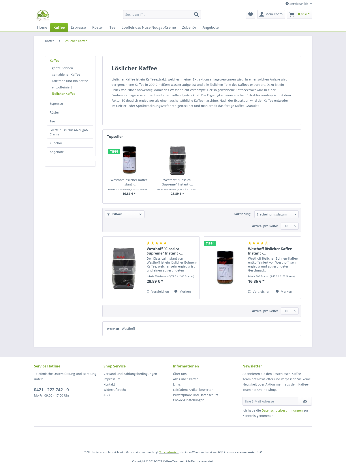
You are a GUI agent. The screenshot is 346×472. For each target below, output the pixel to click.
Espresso (56, 103)
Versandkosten (169, 452)
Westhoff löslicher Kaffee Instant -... (129, 182)
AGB (106, 395)
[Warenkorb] (299, 14)
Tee (52, 121)
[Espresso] (78, 27)
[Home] (42, 27)
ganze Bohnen (62, 68)
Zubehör (56, 143)
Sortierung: (242, 214)
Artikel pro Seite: (265, 226)
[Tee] (112, 27)
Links (177, 384)
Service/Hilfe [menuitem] (297, 4)
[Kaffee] (59, 27)
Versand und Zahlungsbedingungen (130, 374)
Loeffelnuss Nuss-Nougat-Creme (69, 132)
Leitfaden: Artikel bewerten (193, 390)
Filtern (114, 214)
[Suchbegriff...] (162, 14)
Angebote (57, 152)
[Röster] (97, 27)
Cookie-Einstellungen (188, 400)
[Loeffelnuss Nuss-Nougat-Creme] (148, 27)
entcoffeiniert (62, 87)
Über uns (180, 374)
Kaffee (54, 60)
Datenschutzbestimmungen (282, 410)
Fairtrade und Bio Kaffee (70, 81)
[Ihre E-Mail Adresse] (270, 401)
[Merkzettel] (250, 14)
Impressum (111, 379)
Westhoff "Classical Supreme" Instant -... (177, 182)
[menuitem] (162, 16)
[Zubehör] (189, 27)
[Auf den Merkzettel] (182, 291)
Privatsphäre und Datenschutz (195, 395)
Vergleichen (158, 291)
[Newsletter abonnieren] (305, 401)
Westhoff (113, 329)
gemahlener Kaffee (66, 74)
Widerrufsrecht (114, 390)
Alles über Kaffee (185, 379)
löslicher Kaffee (63, 94)
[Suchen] (196, 14)
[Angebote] (210, 27)
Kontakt (109, 384)
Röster (54, 112)
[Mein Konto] (271, 14)
